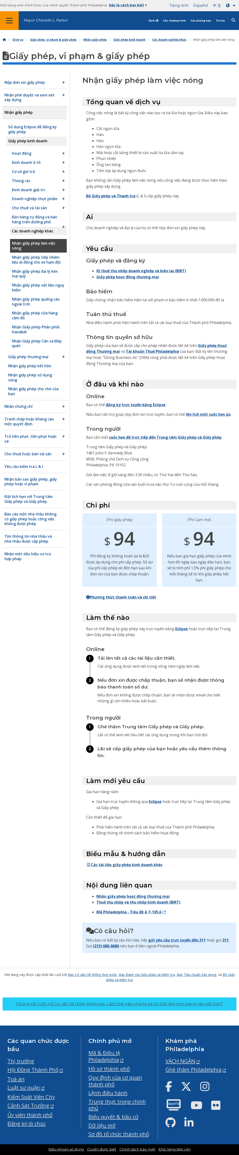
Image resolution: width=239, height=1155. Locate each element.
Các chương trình (174, 20)
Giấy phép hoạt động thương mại (127, 277)
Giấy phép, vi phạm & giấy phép (53, 40)
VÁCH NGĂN (180, 1061)
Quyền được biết (101, 1149)
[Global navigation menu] (9, 20)
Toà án (16, 1079)
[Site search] (233, 20)
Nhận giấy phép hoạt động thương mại (133, 896)
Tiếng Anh (179, 5)
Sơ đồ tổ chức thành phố (118, 1134)
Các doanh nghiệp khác (169, 40)
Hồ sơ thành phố (109, 1068)
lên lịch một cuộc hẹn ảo (208, 414)
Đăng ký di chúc (26, 1123)
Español (200, 5)
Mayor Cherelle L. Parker (45, 20)
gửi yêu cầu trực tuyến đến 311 (177, 940)
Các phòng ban (200, 20)
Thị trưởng (20, 1061)
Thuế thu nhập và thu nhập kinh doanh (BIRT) (138, 902)
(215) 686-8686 (106, 946)
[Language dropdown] (231, 5)
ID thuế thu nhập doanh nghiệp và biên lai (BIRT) (141, 270)
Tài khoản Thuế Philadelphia (152, 351)
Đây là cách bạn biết (128, 5)
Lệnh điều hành (107, 1092)
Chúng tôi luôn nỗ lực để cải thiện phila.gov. (119, 1004)
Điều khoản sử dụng (66, 1149)
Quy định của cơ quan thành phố (115, 1081)
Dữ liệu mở (102, 1125)
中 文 (217, 5)
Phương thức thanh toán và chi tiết (121, 597)
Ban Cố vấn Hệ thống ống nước (92, 974)
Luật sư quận (23, 1087)
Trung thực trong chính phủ (117, 1105)
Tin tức (220, 20)
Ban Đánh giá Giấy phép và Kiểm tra (147, 974)
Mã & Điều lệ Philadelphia (104, 1056)
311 (225, 940)
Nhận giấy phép (95, 40)
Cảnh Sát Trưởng (28, 1105)
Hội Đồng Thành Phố (32, 1069)
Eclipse (181, 628)
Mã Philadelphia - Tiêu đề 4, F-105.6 (128, 912)
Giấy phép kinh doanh (129, 40)
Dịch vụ (153, 20)
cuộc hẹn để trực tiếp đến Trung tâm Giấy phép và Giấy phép (165, 437)
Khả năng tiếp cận (174, 1149)
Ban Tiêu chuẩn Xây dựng (196, 974)
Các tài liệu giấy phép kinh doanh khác (124, 864)
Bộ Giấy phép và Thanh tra (110, 196)
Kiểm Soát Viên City (31, 1096)
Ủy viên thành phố (30, 1114)
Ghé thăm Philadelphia (193, 1069)
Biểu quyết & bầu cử (113, 1116)
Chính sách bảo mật (137, 1149)
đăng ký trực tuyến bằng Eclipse (135, 404)
